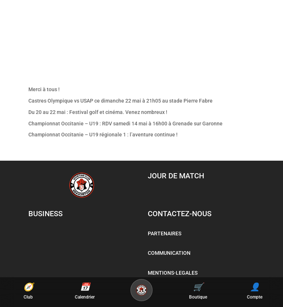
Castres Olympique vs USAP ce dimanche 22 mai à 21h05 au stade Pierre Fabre (120, 101)
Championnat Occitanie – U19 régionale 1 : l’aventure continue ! (103, 135)
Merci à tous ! (44, 89)
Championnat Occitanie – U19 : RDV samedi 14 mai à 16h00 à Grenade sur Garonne (125, 123)
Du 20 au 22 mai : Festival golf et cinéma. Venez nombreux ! (97, 112)
